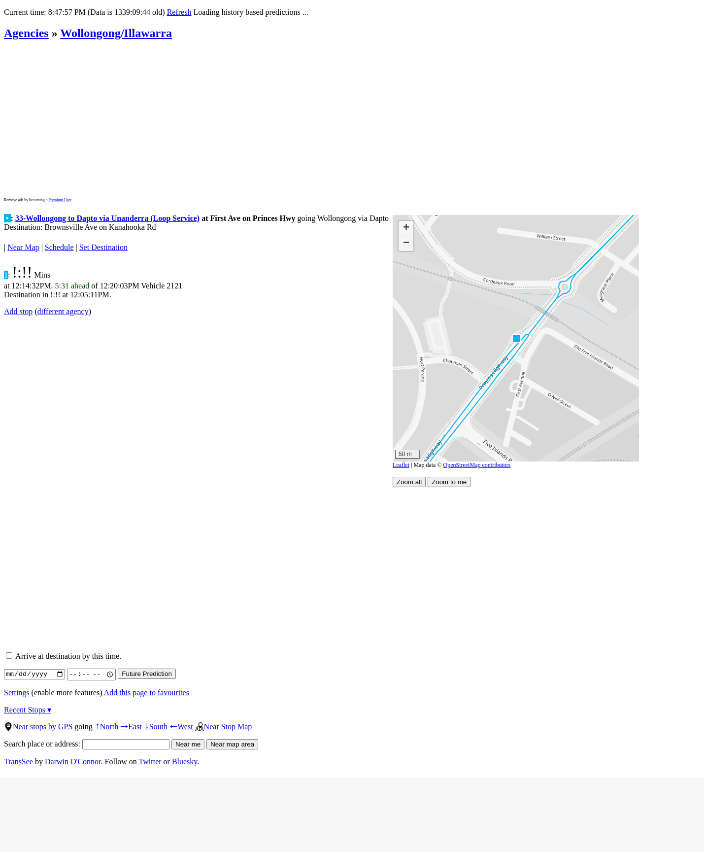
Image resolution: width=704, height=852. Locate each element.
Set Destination (103, 247)
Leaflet (401, 465)
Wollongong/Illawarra (116, 33)
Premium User (59, 200)
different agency (63, 311)
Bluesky (184, 761)
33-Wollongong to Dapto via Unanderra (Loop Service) (107, 218)
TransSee (18, 761)
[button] (516, 338)
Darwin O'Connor (73, 761)
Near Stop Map (223, 726)
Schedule (59, 247)
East (131, 726)
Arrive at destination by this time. (63, 656)
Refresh (179, 12)
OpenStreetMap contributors (477, 465)
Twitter (150, 761)
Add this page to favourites (146, 692)
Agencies (26, 33)
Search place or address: (86, 744)
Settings (17, 692)
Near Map (23, 247)
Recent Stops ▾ (27, 710)
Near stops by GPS (38, 726)
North (106, 726)
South (156, 726)
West (181, 726)
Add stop (18, 311)
